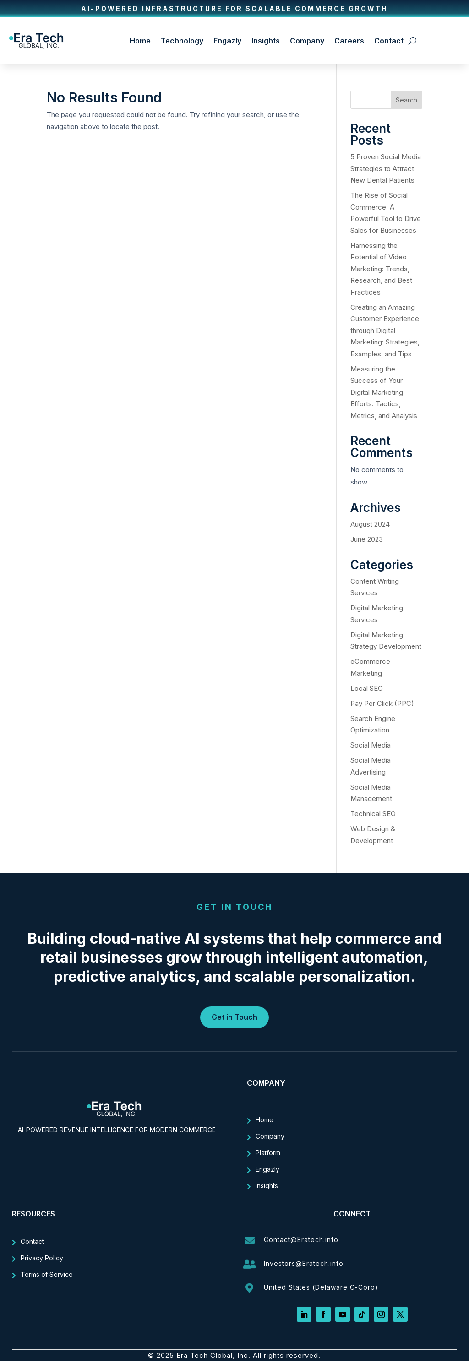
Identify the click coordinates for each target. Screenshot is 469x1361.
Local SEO (366, 688)
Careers (349, 40)
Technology (182, 40)
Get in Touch (234, 1017)
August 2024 (370, 524)
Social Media (370, 745)
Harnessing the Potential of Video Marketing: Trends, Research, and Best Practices (381, 268)
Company (307, 40)
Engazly (227, 40)
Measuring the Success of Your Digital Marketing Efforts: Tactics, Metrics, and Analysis (384, 392)
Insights (265, 40)
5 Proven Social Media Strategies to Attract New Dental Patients (385, 168)
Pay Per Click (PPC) (382, 703)
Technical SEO (373, 813)
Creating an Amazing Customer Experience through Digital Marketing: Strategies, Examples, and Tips (385, 330)
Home (140, 40)
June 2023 (366, 539)
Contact (389, 40)
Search (406, 100)
